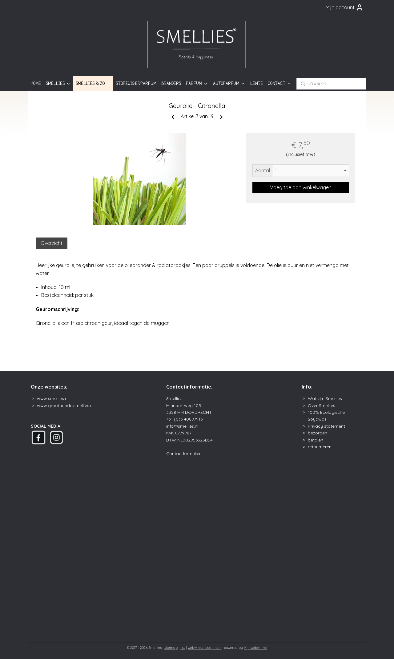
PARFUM (197, 83)
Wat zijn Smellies (325, 398)
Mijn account (344, 7)
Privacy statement (326, 426)
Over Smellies (321, 405)
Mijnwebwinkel (255, 647)
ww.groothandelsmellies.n (66, 405)
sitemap (171, 647)
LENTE (256, 83)
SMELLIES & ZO (93, 83)
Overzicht (51, 243)
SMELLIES (58, 83)
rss (182, 647)
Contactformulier (183, 453)
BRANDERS (171, 83)
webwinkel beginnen (204, 647)
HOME (35, 83)
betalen (315, 440)
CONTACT (279, 83)
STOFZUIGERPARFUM (136, 83)
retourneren (320, 446)
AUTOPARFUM (229, 83)
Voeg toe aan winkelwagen (301, 187)
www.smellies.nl (52, 398)
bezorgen (317, 433)
